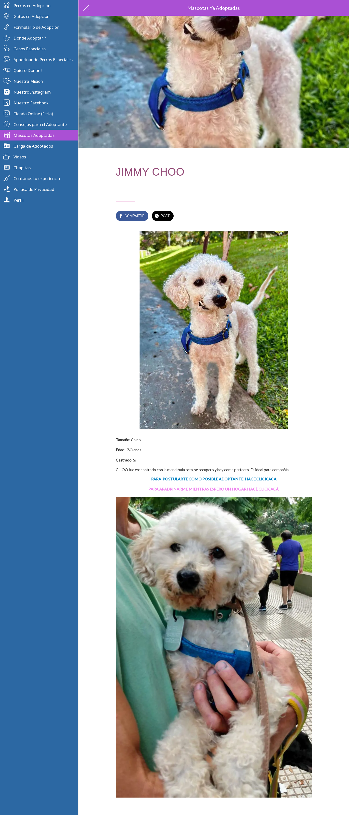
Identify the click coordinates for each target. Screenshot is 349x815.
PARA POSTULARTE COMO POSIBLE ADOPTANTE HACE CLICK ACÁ (213, 479)
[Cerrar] (86, 8)
